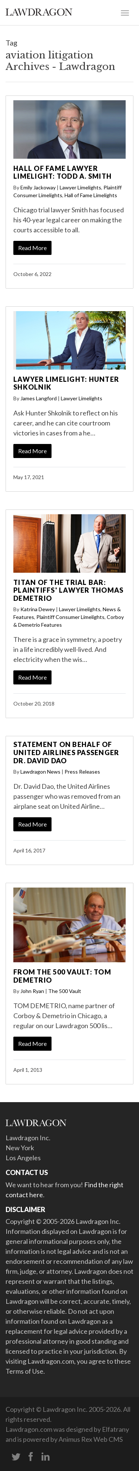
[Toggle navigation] (124, 12)
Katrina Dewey (37, 609)
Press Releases (82, 771)
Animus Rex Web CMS (91, 1439)
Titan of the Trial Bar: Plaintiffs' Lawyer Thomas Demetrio (68, 590)
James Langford (38, 398)
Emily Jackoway (38, 187)
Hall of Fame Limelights (90, 195)
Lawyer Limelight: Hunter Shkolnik (66, 383)
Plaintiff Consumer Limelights (70, 617)
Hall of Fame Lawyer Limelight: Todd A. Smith (62, 172)
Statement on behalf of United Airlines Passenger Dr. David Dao (66, 752)
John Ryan (32, 991)
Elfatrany (115, 1429)
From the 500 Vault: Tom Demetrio (62, 976)
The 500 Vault (64, 991)
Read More (32, 247)
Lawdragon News (40, 771)
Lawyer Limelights (80, 187)
